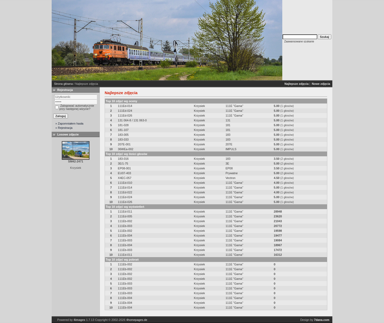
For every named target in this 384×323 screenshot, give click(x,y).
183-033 (123, 139)
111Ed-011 (125, 211)
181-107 (123, 129)
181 (228, 125)
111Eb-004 (125, 235)
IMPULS (231, 149)
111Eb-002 (125, 221)
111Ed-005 (125, 216)
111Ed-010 (125, 182)
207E (229, 144)
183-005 (123, 134)
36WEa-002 (125, 149)
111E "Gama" (234, 105)
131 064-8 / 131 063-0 (132, 120)
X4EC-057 (125, 178)
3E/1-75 (123, 163)
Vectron (230, 178)
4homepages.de (136, 319)
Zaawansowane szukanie (299, 41)
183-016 (123, 158)
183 (228, 134)
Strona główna (63, 83)
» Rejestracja (63, 127)
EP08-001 (124, 168)
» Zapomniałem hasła (69, 123)
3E (227, 163)
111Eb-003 (125, 226)
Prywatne (232, 173)
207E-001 (124, 144)
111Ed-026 (125, 115)
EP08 (229, 168)
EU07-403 (124, 173)
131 (228, 120)
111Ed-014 (125, 105)
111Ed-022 (125, 192)
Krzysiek (199, 105)
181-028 (123, 125)
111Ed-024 (125, 110)
